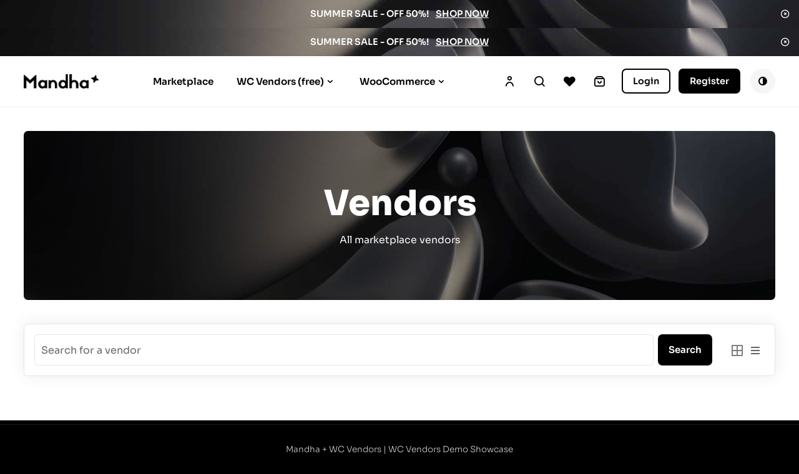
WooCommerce (397, 81)
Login (646, 81)
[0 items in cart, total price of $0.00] (599, 81)
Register (709, 81)
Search (539, 81)
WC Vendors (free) (280, 81)
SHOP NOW (462, 13)
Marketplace (183, 81)
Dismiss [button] (785, 14)
